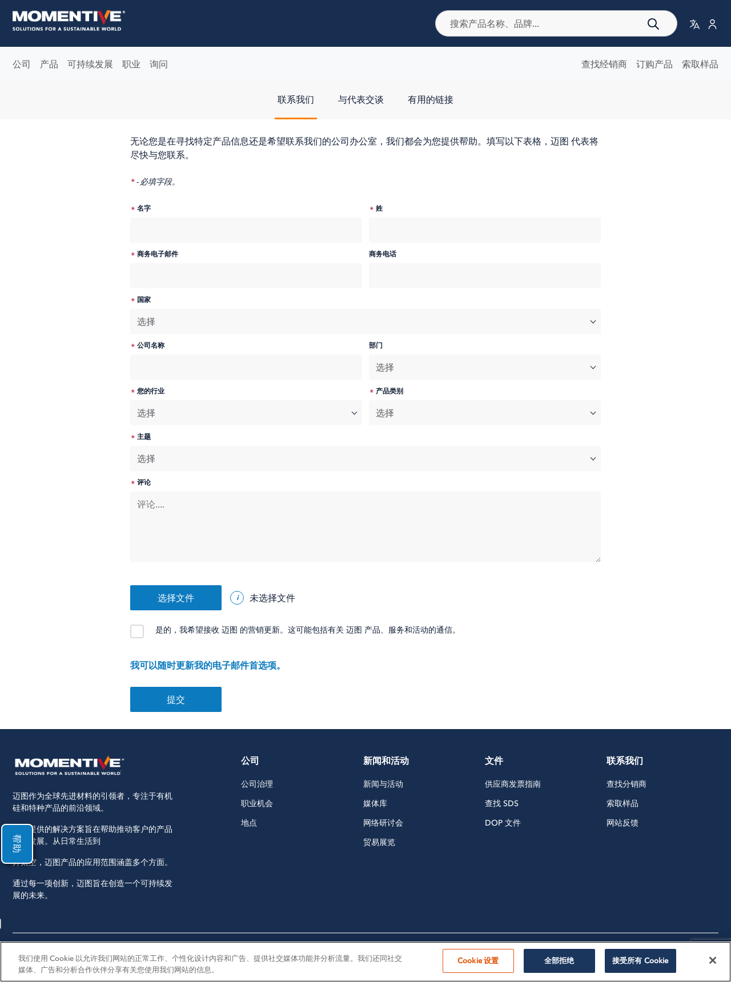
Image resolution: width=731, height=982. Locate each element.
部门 (376, 345)
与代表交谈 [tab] (361, 99)
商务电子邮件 (157, 254)
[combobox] (556, 23)
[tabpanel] (365, 428)
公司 (22, 64)
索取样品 (700, 64)
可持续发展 (90, 64)
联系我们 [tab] (296, 99)
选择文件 (176, 597)
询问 (159, 64)
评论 (144, 482)
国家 (144, 300)
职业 (131, 64)
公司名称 (150, 345)
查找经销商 (604, 64)
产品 (49, 64)
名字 (144, 208)
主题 (144, 437)
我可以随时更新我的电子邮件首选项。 (208, 665)
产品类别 (389, 391)
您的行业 (150, 391)
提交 (176, 699)
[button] (695, 24)
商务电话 (382, 254)
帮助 (16, 844)
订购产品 (654, 64)
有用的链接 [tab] (430, 99)
